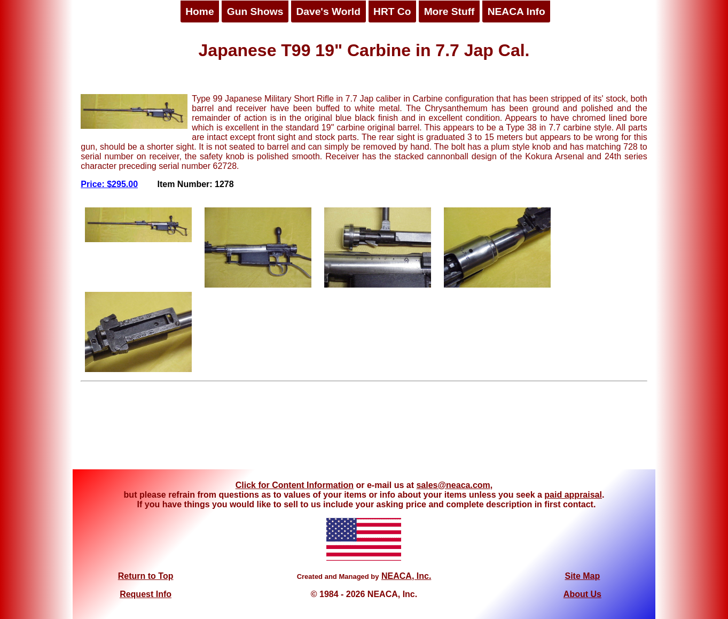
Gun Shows (255, 11)
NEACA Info (516, 11)
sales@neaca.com (453, 485)
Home (199, 11)
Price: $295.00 (109, 184)
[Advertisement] (364, 429)
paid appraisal (573, 494)
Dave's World (328, 11)
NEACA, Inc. (406, 576)
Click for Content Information (295, 485)
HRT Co (392, 11)
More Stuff (449, 11)
